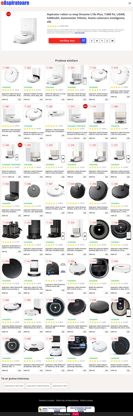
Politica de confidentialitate (67, 400)
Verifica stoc (73, 40)
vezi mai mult (80, 33)
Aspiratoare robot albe (13, 386)
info (19, 99)
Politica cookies (86, 400)
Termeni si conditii (46, 400)
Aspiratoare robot (60, 386)
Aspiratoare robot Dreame (38, 386)
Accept (75, 414)
